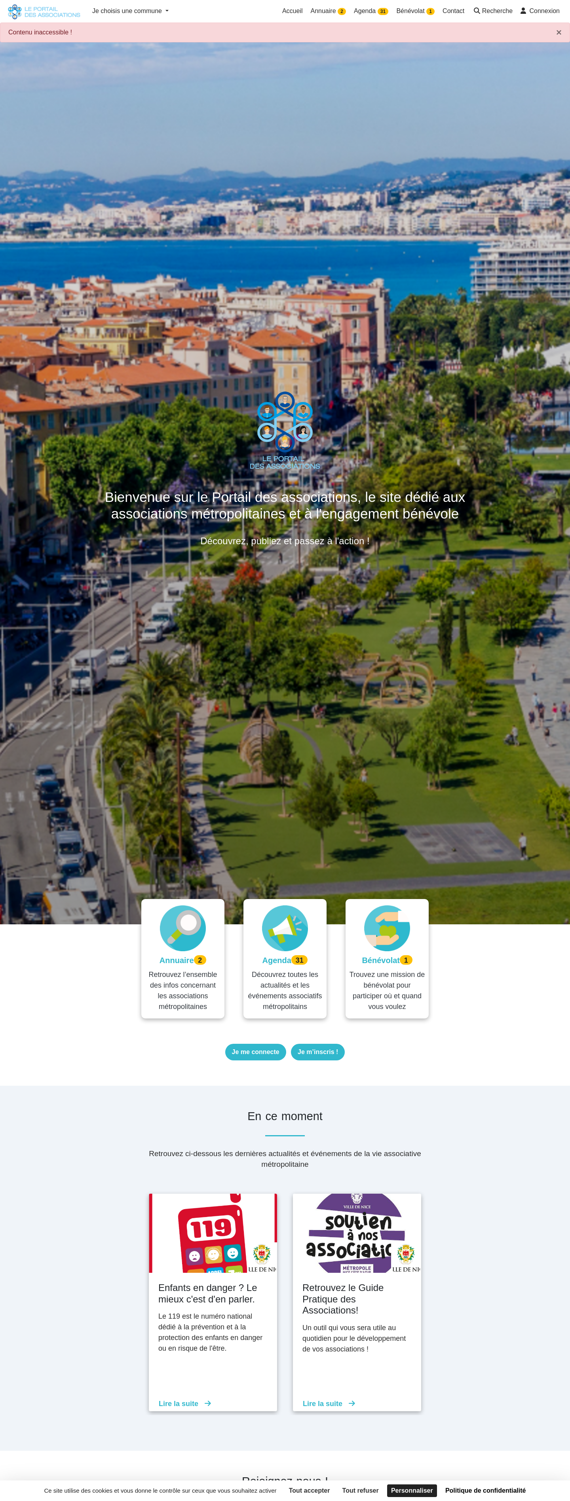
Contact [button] (453, 11)
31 (383, 11)
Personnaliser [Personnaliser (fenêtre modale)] (412, 1490)
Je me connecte (255, 1052)
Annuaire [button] (328, 11)
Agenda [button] (371, 11)
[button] (492, 11)
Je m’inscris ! (318, 1052)
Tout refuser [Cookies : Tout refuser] (360, 1490)
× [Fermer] (559, 32)
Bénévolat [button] (415, 11)
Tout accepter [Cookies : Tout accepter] (309, 1490)
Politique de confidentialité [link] (485, 1490)
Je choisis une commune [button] (128, 11)
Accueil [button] (292, 11)
